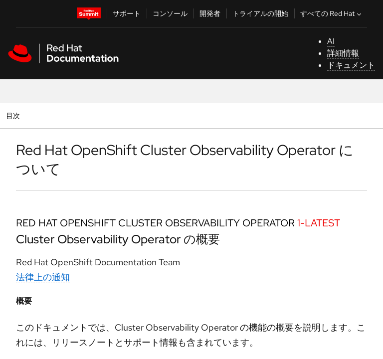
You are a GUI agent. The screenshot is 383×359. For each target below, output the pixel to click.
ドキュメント (351, 65)
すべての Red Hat (332, 13)
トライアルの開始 (260, 13)
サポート (127, 13)
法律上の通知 (43, 277)
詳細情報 (343, 53)
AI (331, 41)
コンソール (170, 13)
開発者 (209, 13)
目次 (14, 115)
